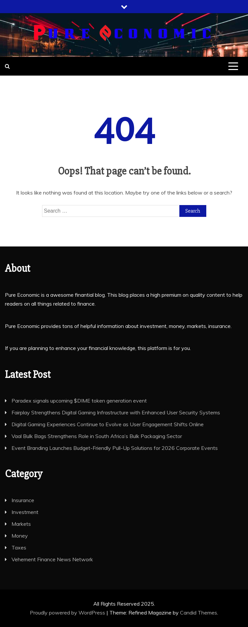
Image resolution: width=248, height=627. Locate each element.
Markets (21, 524)
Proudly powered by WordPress (68, 612)
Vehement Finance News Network (52, 559)
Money (19, 535)
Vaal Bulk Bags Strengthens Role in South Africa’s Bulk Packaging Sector (96, 436)
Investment (24, 512)
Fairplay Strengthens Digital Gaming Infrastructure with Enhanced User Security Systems (115, 412)
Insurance (22, 500)
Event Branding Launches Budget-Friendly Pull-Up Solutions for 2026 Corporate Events (114, 448)
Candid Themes (198, 612)
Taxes (18, 547)
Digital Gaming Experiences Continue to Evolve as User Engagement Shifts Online (107, 424)
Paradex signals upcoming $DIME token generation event (79, 400)
